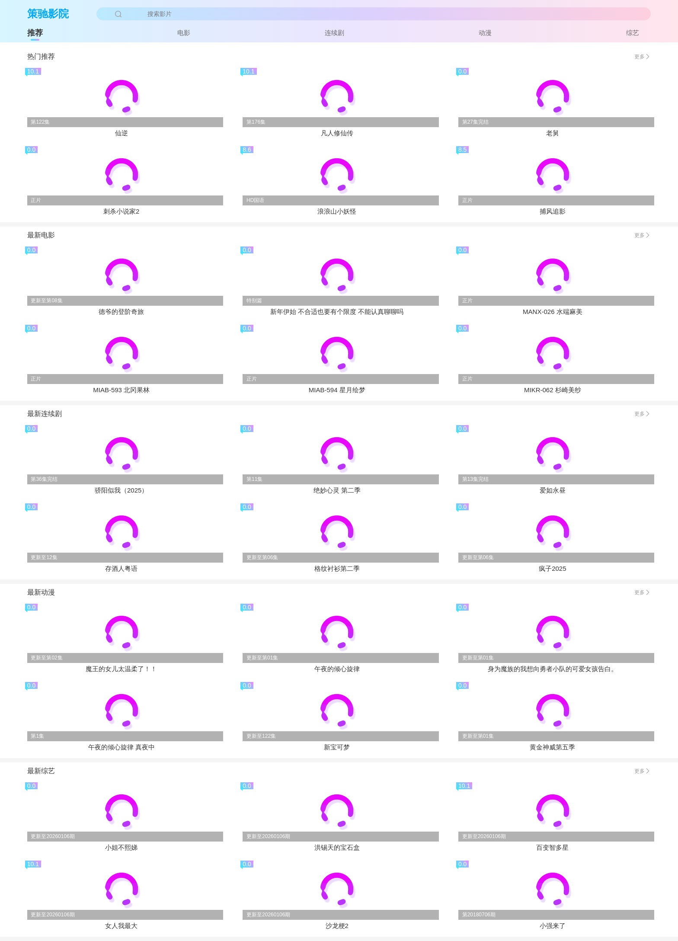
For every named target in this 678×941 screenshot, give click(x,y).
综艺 (632, 32)
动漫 (485, 32)
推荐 (35, 33)
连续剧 (334, 32)
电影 (183, 32)
